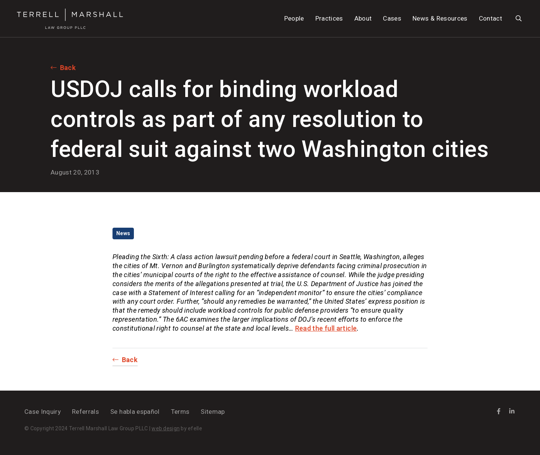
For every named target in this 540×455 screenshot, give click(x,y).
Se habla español (134, 411)
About (363, 18)
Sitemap (213, 411)
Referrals (85, 411)
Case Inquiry (42, 411)
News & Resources (439, 18)
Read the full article (326, 328)
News (123, 233)
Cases (392, 18)
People (294, 18)
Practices (329, 18)
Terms (180, 411)
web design (166, 428)
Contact (490, 18)
